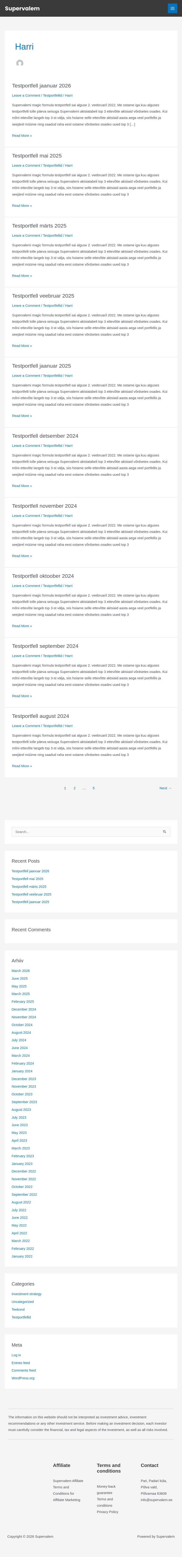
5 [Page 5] (94, 788)
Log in (16, 1355)
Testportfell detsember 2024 (45, 436)
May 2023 (19, 1133)
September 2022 (24, 1194)
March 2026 (21, 971)
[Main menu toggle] (172, 8)
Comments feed (24, 1370)
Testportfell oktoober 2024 (43, 576)
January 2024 (22, 1071)
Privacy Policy (107, 1512)
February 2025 (23, 1001)
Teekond (18, 1309)
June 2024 (20, 1048)
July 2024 (19, 1040)
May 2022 (19, 1225)
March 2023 (21, 1148)
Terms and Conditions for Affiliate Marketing (66, 1493)
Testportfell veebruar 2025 (43, 296)
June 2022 (20, 1217)
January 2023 (22, 1164)
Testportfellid (52, 95)
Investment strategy (26, 1294)
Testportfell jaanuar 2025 (41, 366)
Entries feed (21, 1363)
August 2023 (21, 1110)
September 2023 (24, 1102)
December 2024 (24, 1009)
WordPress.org (23, 1378)
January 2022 (22, 1256)
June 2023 (20, 1125)
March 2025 (21, 994)
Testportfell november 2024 (44, 506)
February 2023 (23, 1156)
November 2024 (24, 1017)
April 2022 (19, 1233)
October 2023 (22, 1094)
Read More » (22, 136)
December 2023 (24, 1079)
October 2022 (22, 1187)
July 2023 (19, 1117)
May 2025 (19, 986)
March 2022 (21, 1241)
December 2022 (24, 1171)
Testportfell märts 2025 (39, 226)
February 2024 (23, 1063)
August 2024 (21, 1032)
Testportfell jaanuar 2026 (41, 86)
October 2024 (22, 1025)
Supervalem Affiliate (68, 1481)
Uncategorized (23, 1302)
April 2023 (19, 1140)
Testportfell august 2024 (40, 716)
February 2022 (23, 1248)
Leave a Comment (26, 95)
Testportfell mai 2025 (37, 156)
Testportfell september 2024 (45, 646)
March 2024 (21, 1056)
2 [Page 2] (75, 788)
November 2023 (24, 1086)
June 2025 (20, 978)
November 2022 (24, 1179)
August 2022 (21, 1202)
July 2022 (19, 1210)
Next (166, 788)
